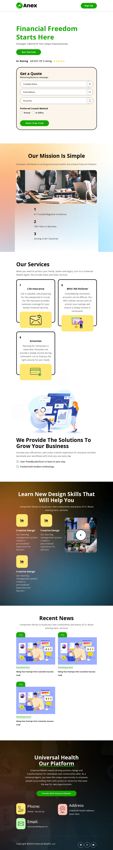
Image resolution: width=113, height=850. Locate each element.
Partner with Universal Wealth (56, 793)
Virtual (27, 112)
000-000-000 (39, 812)
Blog (20, 635)
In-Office (40, 112)
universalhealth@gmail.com (37, 826)
